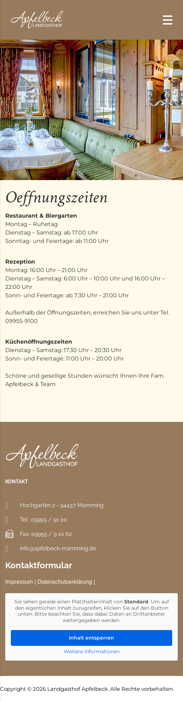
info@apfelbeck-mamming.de (58, 548)
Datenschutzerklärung (64, 582)
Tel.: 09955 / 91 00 (43, 519)
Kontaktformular (38, 565)
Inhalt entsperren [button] (91, 638)
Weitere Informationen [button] (92, 652)
